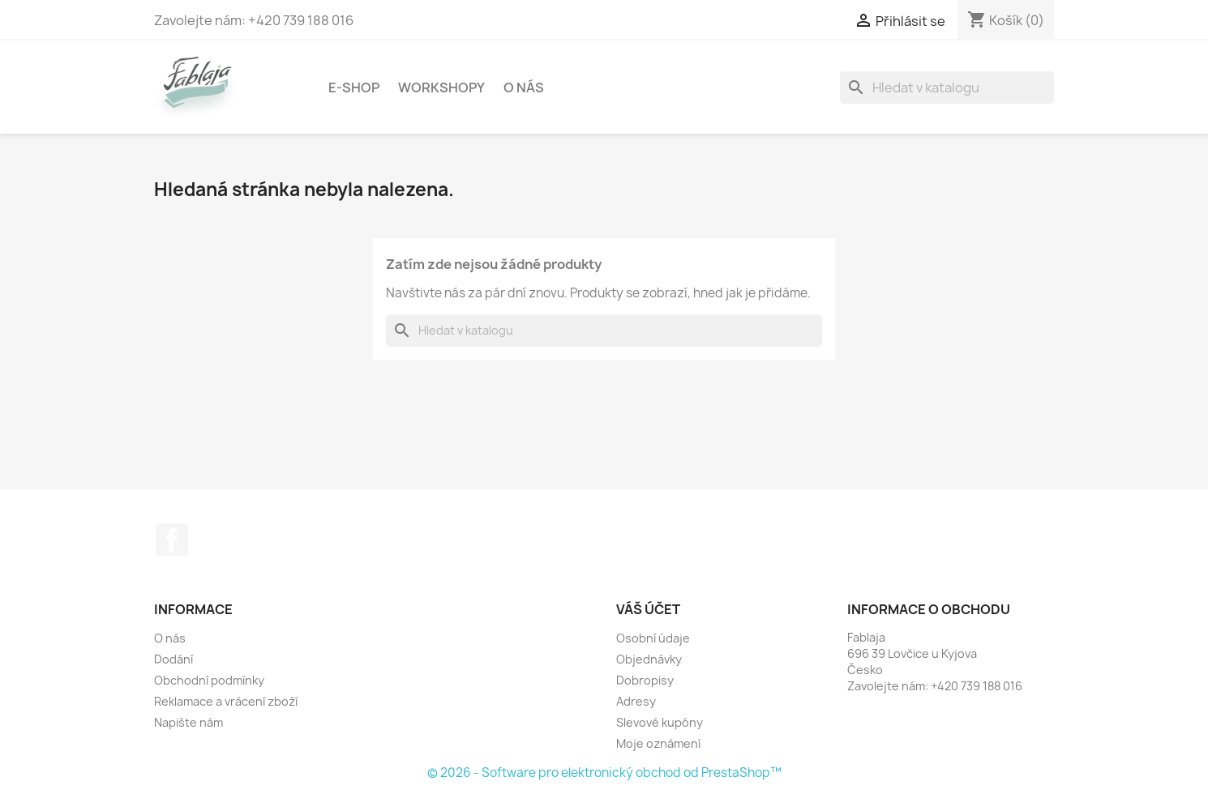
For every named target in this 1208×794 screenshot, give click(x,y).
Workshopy (441, 87)
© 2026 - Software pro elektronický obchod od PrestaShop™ (604, 772)
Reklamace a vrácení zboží (226, 701)
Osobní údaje (653, 638)
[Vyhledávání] (947, 87)
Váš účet (648, 609)
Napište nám (188, 722)
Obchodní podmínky (209, 680)
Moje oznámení (658, 743)
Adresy (636, 701)
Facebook (172, 539)
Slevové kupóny (659, 722)
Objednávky (649, 659)
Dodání (173, 659)
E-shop (353, 87)
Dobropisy (645, 680)
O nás (523, 87)
